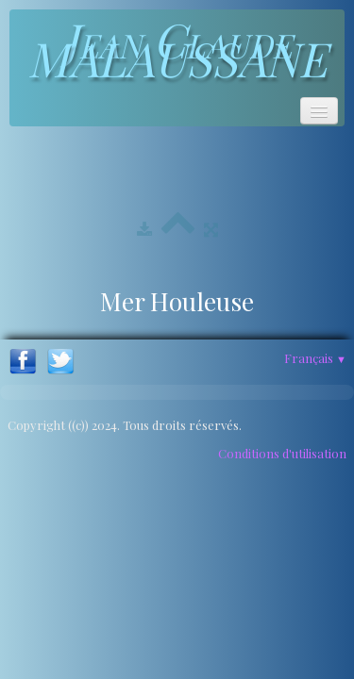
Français (315, 358)
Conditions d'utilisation (282, 453)
